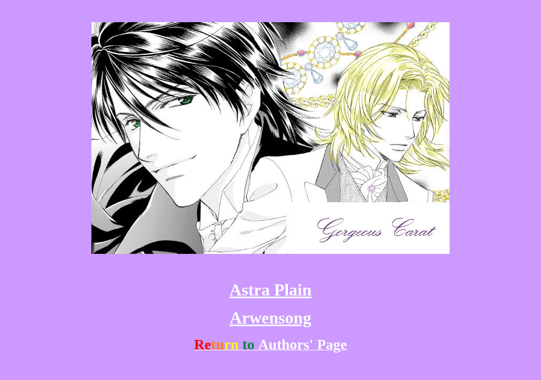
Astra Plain (270, 289)
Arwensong (271, 317)
